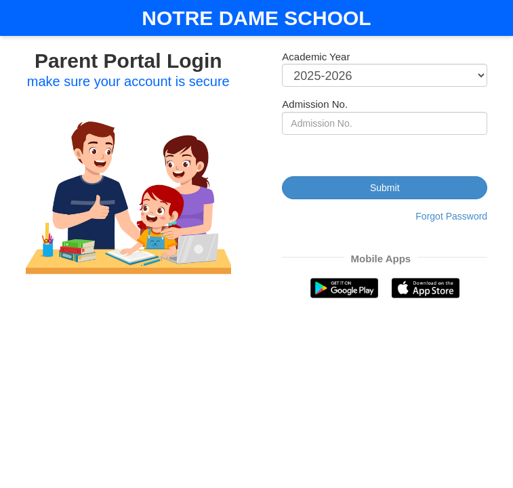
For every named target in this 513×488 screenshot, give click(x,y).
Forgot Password (451, 216)
